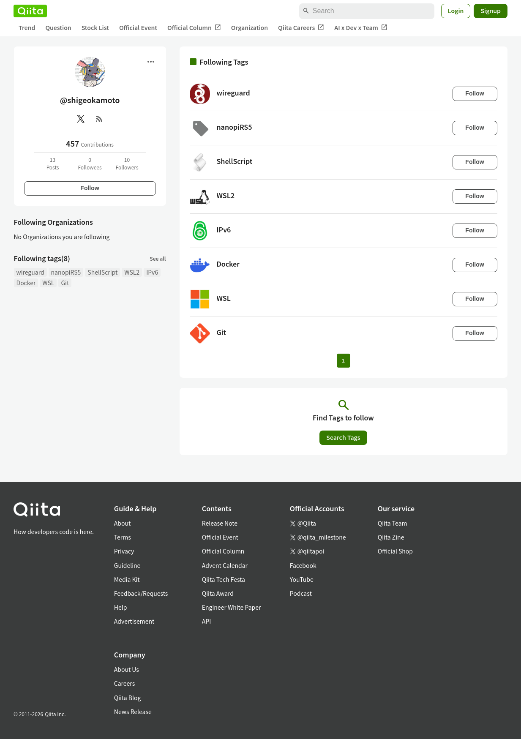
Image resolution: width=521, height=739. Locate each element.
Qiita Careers (301, 27)
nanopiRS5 (66, 272)
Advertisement (134, 621)
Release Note (219, 523)
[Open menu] (150, 61)
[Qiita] (30, 11)
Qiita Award (218, 593)
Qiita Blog (127, 697)
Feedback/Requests (141, 593)
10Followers (126, 163)
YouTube (302, 579)
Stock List (95, 27)
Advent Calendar (225, 565)
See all (158, 258)
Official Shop (395, 551)
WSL (48, 282)
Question (58, 27)
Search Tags (343, 437)
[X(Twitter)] (80, 118)
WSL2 (131, 272)
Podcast (301, 593)
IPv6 (152, 272)
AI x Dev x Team (360, 27)
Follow (89, 188)
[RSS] (99, 118)
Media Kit (127, 579)
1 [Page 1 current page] (343, 360)
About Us (126, 669)
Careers (124, 683)
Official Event (138, 27)
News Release (133, 711)
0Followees (89, 163)
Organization (249, 27)
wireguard (30, 272)
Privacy (124, 551)
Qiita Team (392, 523)
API (206, 621)
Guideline (127, 565)
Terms (122, 537)
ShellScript (102, 272)
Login (456, 10)
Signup (490, 10)
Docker (26, 282)
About (122, 523)
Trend (27, 27)
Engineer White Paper (231, 607)
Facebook (303, 565)
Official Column (194, 27)
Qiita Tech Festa (223, 579)
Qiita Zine (391, 537)
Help (120, 607)
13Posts (52, 163)
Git (65, 282)
